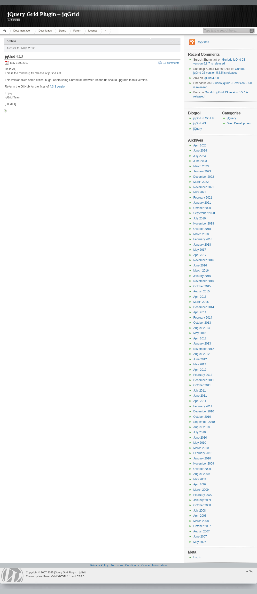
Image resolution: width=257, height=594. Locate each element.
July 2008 (199, 510)
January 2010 (202, 458)
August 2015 (201, 291)
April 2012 (199, 369)
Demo (62, 30)
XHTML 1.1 (64, 576)
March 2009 (201, 489)
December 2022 (203, 176)
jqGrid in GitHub (203, 118)
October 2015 (202, 286)
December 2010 (203, 411)
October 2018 (202, 229)
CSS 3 (81, 576)
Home (5, 30)
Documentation (22, 30)
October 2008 (202, 505)
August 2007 (201, 531)
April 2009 (199, 484)
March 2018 (201, 234)
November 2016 (203, 260)
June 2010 (200, 437)
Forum (77, 30)
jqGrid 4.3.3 (14, 56)
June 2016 (200, 265)
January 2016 (202, 276)
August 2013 (201, 328)
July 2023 (199, 156)
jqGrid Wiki (200, 123)
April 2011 (199, 401)
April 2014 (199, 312)
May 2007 (199, 542)
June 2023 (200, 161)
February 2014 (202, 317)
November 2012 (203, 349)
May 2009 (199, 479)
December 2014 (203, 307)
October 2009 (202, 469)
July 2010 (199, 432)
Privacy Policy (99, 565)
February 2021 (202, 197)
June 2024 (200, 150)
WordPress (12, 575)
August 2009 (201, 474)
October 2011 (202, 385)
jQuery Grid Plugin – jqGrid (43, 14)
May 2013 (199, 333)
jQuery (231, 118)
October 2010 (202, 416)
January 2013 (202, 343)
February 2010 (202, 453)
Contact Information (154, 565)
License (93, 30)
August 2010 (201, 427)
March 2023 (201, 166)
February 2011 (202, 406)
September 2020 (204, 213)
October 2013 (202, 322)
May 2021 (199, 192)
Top (251, 571)
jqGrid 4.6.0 (211, 78)
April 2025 (199, 145)
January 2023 (202, 171)
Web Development (239, 123)
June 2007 (200, 536)
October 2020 (202, 208)
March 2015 (201, 302)
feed (203, 42)
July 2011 (199, 390)
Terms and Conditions (125, 565)
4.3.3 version (58, 86)
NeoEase (44, 576)
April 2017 (199, 255)
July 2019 (199, 218)
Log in (197, 557)
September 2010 (204, 422)
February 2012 (202, 375)
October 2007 (202, 526)
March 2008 (201, 521)
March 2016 (201, 270)
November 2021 (203, 187)
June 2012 (200, 359)
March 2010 (201, 448)
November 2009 (203, 463)
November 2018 (203, 223)
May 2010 (199, 442)
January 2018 (202, 244)
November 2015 (203, 281)
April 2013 (199, 338)
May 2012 (199, 364)
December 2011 (203, 380)
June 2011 (200, 395)
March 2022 (201, 182)
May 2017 (199, 249)
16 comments (171, 62)
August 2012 (201, 354)
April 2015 (199, 296)
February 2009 (202, 495)
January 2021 (202, 202)
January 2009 (202, 500)
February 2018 (202, 239)
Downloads (45, 30)
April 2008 (199, 515)
